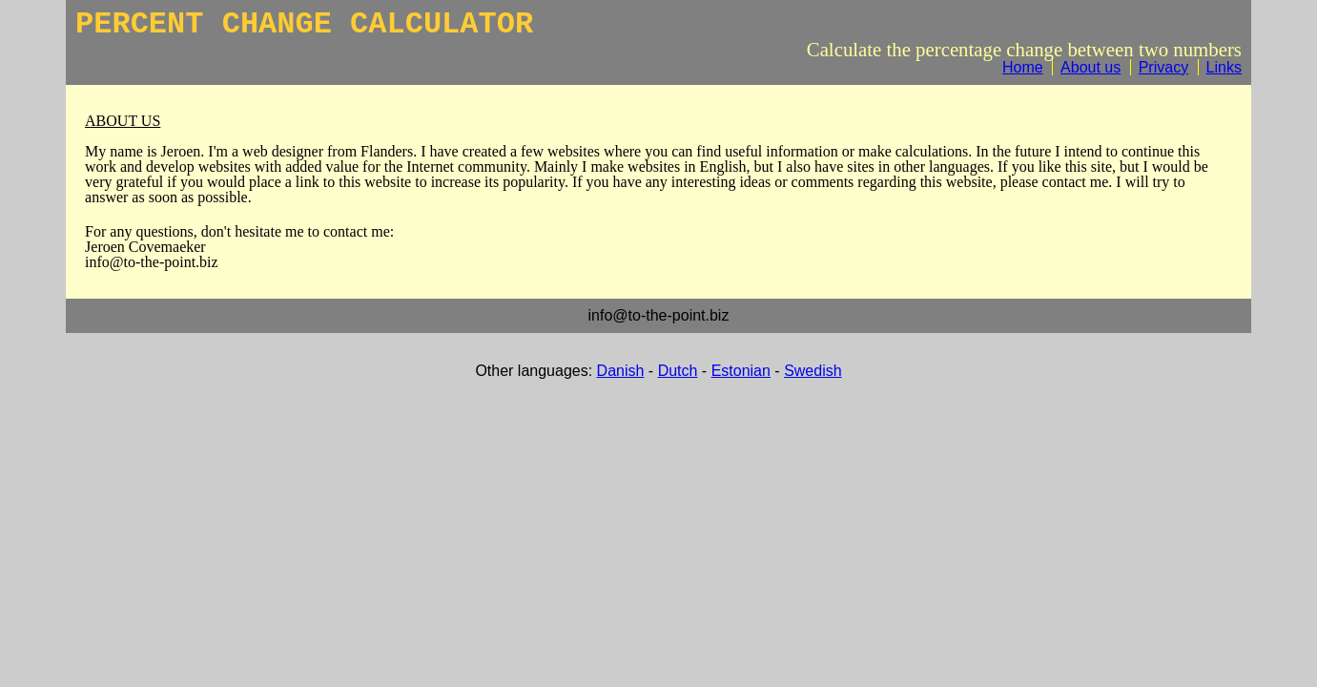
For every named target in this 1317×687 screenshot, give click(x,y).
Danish (621, 371)
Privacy (1163, 67)
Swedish (812, 371)
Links (1224, 67)
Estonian (741, 371)
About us (1090, 67)
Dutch (678, 371)
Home (1022, 67)
